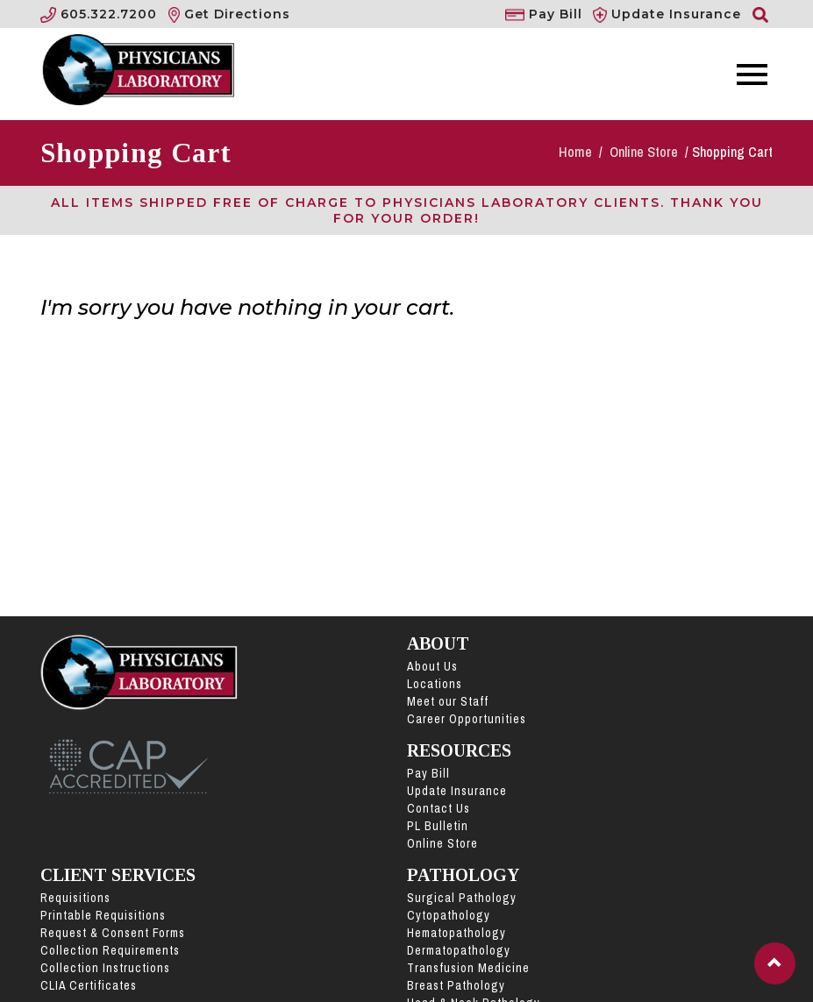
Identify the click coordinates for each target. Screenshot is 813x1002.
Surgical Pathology (462, 898)
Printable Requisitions (103, 915)
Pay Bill (428, 773)
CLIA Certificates (88, 985)
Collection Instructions (105, 968)
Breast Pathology (456, 985)
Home (577, 151)
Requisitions (75, 898)
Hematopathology (456, 933)
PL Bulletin (437, 826)
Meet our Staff (448, 701)
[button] (774, 963)
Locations (434, 684)
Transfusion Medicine (468, 968)
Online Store (645, 151)
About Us (432, 666)
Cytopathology (448, 915)
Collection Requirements (110, 950)
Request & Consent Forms (112, 933)
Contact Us (438, 808)
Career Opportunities (466, 719)
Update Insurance (457, 791)
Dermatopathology (458, 950)
